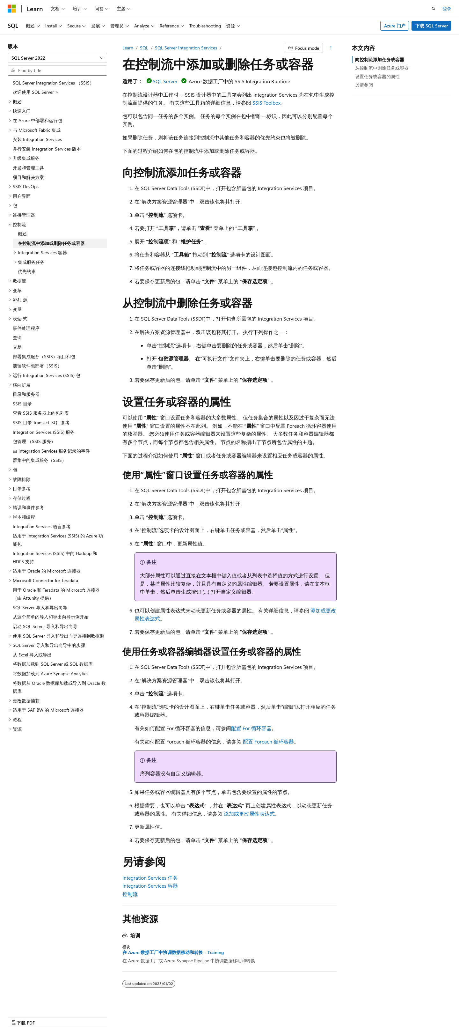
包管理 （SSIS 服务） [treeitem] (34, 441)
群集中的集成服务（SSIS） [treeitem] (39, 460)
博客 (314, 1016)
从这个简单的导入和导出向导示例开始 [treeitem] (51, 617)
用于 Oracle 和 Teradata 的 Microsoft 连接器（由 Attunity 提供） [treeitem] (56, 594)
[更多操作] (331, 48)
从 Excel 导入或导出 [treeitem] (32, 655)
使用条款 (378, 1016)
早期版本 (294, 1016)
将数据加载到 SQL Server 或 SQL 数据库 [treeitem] (53, 664)
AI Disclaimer (264, 1016)
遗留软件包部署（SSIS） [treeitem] (37, 366)
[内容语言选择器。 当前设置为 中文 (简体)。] (25, 1016)
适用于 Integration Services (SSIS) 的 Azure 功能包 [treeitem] (58, 540)
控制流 (130, 894)
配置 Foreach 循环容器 (268, 741)
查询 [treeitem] (17, 338)
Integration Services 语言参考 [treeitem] (42, 526)
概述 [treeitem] (22, 234)
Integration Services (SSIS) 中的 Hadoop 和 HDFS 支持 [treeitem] (55, 557)
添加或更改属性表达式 (249, 813)
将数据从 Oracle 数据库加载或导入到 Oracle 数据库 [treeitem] (59, 687)
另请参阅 (364, 85)
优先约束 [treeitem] (27, 271)
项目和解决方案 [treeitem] (28, 177)
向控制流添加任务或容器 (379, 59)
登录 (446, 8)
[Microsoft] (12, 8)
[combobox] (57, 58)
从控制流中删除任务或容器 (382, 68)
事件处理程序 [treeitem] (26, 328)
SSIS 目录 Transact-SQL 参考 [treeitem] (41, 422)
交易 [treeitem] (17, 347)
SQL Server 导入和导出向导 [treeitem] (40, 607)
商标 (399, 1016)
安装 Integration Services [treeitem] (37, 139)
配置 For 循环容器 (251, 728)
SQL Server (165, 81)
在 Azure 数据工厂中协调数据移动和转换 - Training (173, 952)
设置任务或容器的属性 (377, 76)
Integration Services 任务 (150, 877)
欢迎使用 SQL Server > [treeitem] (35, 92)
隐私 (352, 1016)
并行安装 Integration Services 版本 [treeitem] (47, 149)
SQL (144, 48)
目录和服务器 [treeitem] (26, 394)
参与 (336, 1016)
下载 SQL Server (431, 26)
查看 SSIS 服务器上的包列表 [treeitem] (41, 413)
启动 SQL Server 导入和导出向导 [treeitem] (45, 626)
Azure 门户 (394, 26)
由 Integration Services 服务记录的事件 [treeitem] (51, 451)
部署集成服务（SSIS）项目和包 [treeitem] (44, 356)
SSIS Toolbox (266, 102)
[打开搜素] (433, 8)
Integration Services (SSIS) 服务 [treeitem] (44, 432)
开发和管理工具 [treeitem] (28, 168)
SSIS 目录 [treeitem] (22, 404)
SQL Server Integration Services (186, 48)
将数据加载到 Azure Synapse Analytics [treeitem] (50, 673)
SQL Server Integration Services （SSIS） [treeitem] (53, 83)
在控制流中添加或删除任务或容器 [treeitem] (51, 243)
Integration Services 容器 (150, 885)
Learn (127, 48)
